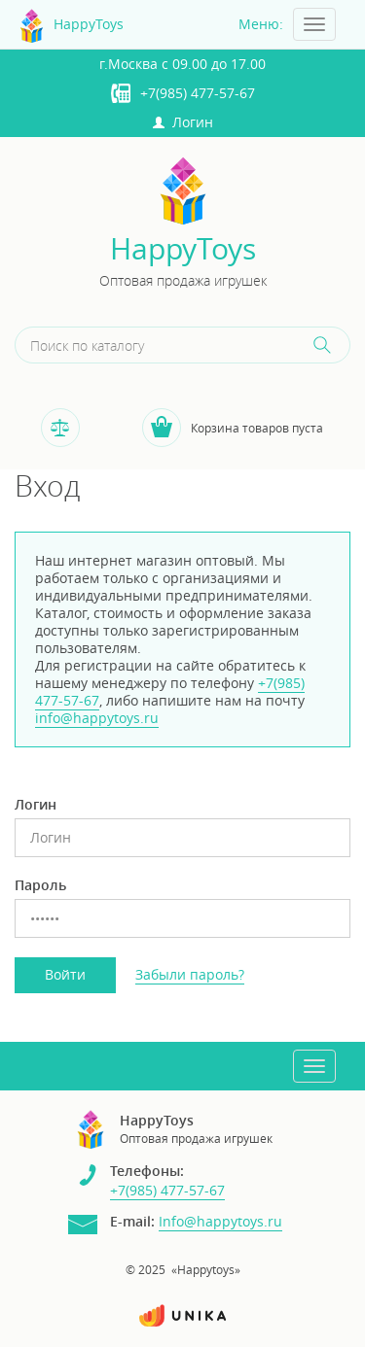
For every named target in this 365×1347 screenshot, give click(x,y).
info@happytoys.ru (97, 717)
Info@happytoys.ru (220, 1221)
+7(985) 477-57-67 (197, 93)
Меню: (260, 24)
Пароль (40, 885)
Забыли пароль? (189, 974)
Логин (183, 122)
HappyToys (183, 249)
